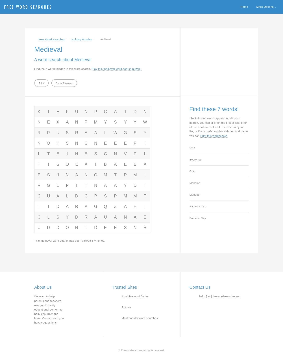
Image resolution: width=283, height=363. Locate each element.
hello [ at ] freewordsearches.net (219, 296)
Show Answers (64, 83)
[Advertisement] (217, 59)
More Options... (266, 6)
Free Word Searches (28, 7)
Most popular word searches (140, 318)
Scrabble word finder (135, 296)
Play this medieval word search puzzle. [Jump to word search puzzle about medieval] (117, 68)
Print (41, 83)
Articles (126, 307)
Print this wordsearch (213, 135)
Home (244, 6)
